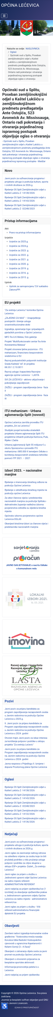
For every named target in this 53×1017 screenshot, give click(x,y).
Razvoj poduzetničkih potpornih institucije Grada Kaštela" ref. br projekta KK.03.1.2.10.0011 (25, 364)
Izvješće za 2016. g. (19, 273)
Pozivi (9, 701)
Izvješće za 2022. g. (19, 255)
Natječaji (11, 834)
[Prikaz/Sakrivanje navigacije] (4, 16)
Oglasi (9, 779)
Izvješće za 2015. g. (19, 277)
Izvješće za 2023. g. (19, 250)
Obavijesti (12, 926)
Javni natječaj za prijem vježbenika (22, 974)
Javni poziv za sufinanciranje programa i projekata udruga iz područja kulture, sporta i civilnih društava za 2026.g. (26, 845)
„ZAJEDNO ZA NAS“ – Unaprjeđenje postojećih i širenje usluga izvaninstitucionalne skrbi (23, 321)
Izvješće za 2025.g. (18, 241)
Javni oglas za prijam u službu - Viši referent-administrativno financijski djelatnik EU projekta (22, 910)
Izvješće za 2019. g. (19, 268)
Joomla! (5, 1000)
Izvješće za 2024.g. (18, 246)
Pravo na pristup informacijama (25, 232)
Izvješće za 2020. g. (19, 264)
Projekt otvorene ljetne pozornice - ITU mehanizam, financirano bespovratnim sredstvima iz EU (24, 352)
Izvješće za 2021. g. (19, 259)
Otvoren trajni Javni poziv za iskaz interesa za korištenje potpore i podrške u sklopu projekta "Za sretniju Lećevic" (26, 741)
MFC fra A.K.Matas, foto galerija (21, 337)
